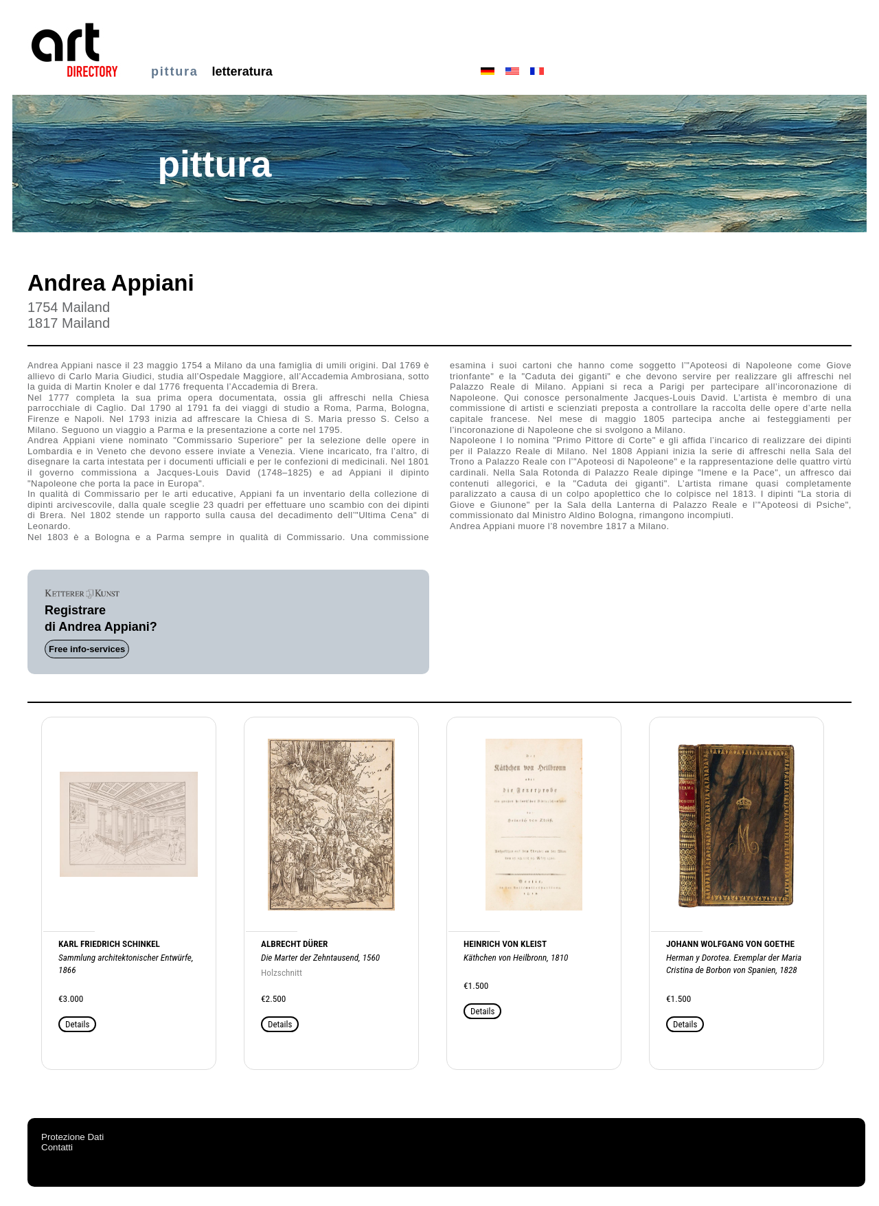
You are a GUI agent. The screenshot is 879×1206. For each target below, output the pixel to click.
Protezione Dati (72, 1137)
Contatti (57, 1147)
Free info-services (87, 649)
